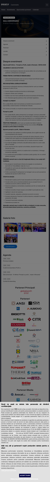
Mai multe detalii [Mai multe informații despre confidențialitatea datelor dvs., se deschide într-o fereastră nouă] (16, 418)
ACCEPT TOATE (25, 475)
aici (14, 433)
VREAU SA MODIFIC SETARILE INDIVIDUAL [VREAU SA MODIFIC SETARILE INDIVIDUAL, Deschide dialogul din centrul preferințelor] (24, 479)
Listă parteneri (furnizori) (8, 471)
